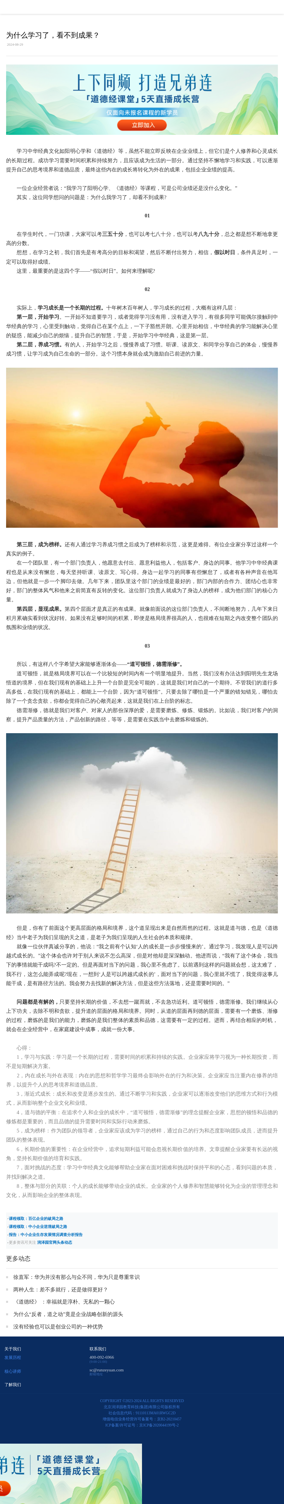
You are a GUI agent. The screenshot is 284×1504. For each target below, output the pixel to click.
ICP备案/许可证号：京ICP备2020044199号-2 (142, 1425)
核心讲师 (12, 1371)
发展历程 (12, 1357)
